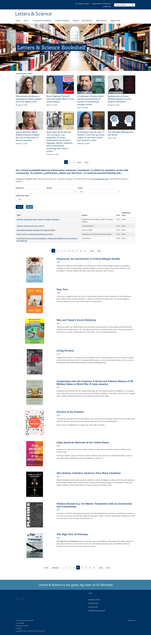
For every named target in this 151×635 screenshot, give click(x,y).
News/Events (101, 20)
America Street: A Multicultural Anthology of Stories (35, 234)
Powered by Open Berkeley (24, 620)
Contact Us (107, 6)
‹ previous (55, 567)
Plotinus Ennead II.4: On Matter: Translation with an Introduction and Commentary (94, 505)
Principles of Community (96, 610)
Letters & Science (33, 14)
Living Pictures (65, 350)
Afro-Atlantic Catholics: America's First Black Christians (36, 230)
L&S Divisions (87, 20)
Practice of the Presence (70, 411)
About (27, 20)
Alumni (75, 20)
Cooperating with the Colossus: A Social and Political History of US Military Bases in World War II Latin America (95, 382)
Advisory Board (93, 603)
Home (18, 20)
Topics (80, 188)
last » (87, 162)
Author (49, 188)
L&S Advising (93, 607)
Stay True (62, 289)
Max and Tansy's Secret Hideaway (76, 320)
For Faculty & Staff (82, 4)
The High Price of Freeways (72, 534)
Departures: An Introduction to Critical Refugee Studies (88, 258)
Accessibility (20, 623)
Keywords (20, 188)
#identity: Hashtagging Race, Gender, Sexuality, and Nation (38, 219)
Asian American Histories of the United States (83, 442)
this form (77, 173)
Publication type (22, 195)
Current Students (62, 20)
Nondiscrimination (22, 626)
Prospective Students (42, 20)
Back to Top (131, 620)
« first (47, 567)
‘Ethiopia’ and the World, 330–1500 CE (30, 226)
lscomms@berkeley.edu (108, 173)
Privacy (18, 628)
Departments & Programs (101, 4)
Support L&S (115, 20)
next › (80, 162)
